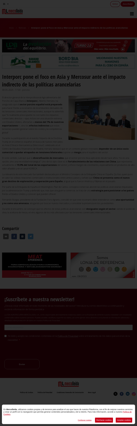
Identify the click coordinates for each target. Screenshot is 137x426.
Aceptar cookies (124, 420)
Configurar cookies (85, 420)
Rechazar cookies (104, 420)
